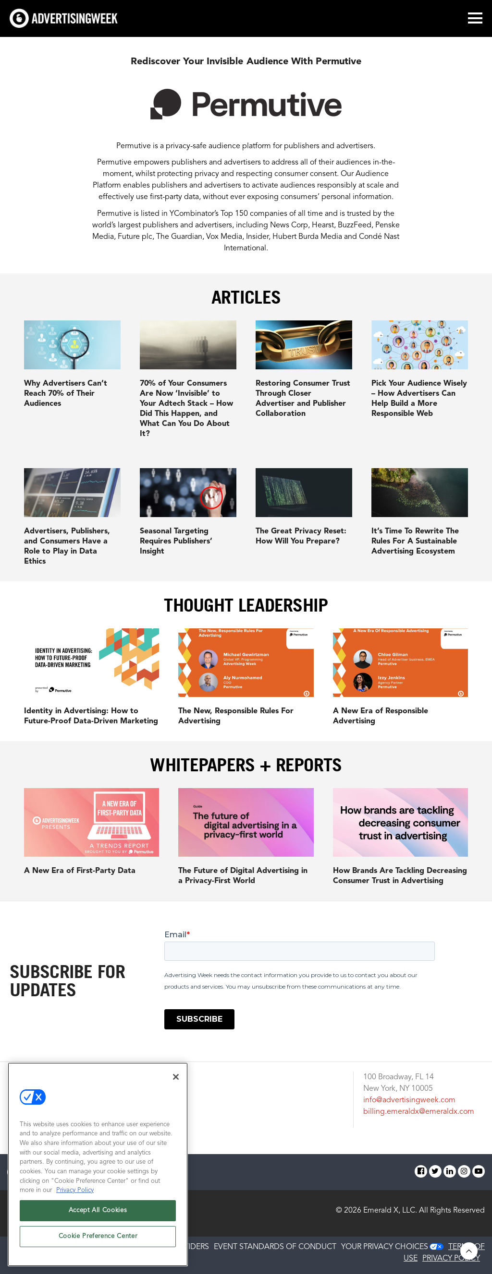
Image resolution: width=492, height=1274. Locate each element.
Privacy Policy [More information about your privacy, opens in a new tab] (75, 1190)
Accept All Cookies (98, 1210)
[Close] (175, 1076)
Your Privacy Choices (384, 1247)
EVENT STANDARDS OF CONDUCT (275, 1247)
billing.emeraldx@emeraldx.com (418, 1112)
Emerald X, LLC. (390, 1211)
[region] (98, 1164)
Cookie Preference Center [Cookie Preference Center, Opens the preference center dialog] (98, 1236)
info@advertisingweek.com (409, 1100)
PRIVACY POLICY (451, 1258)
